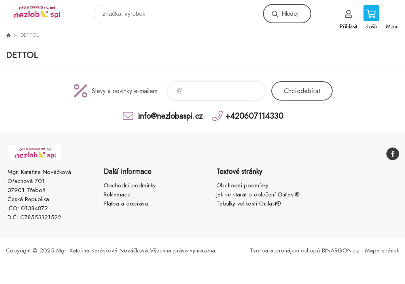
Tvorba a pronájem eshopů (285, 250)
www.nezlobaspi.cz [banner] (41, 11)
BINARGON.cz (340, 250)
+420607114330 (254, 115)
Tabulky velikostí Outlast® (248, 203)
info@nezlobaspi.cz (170, 115)
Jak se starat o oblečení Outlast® (258, 194)
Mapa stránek (382, 250)
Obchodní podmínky (130, 185)
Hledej (289, 13)
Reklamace (117, 194)
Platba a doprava (126, 203)
